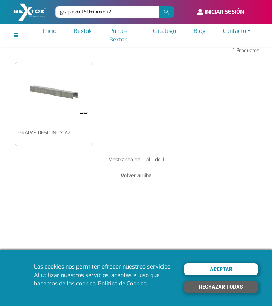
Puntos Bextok (118, 35)
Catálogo (164, 31)
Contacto (234, 31)
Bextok (83, 31)
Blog (199, 31)
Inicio (49, 31)
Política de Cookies (122, 283)
